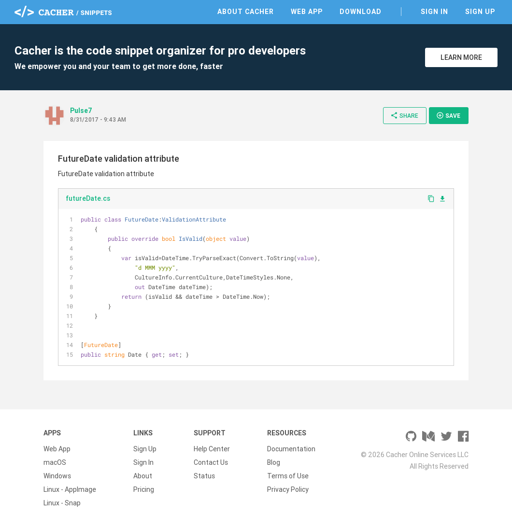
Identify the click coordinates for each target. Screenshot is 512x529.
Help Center (212, 449)
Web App (307, 11)
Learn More (461, 57)
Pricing (143, 489)
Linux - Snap (62, 503)
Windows (57, 476)
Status (204, 476)
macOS (54, 462)
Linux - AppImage (69, 489)
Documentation (291, 449)
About (142, 476)
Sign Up (480, 11)
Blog (273, 462)
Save (448, 115)
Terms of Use (288, 476)
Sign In (434, 11)
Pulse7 (81, 110)
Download (361, 11)
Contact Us (211, 462)
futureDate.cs (88, 198)
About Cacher (245, 11)
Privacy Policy (288, 489)
